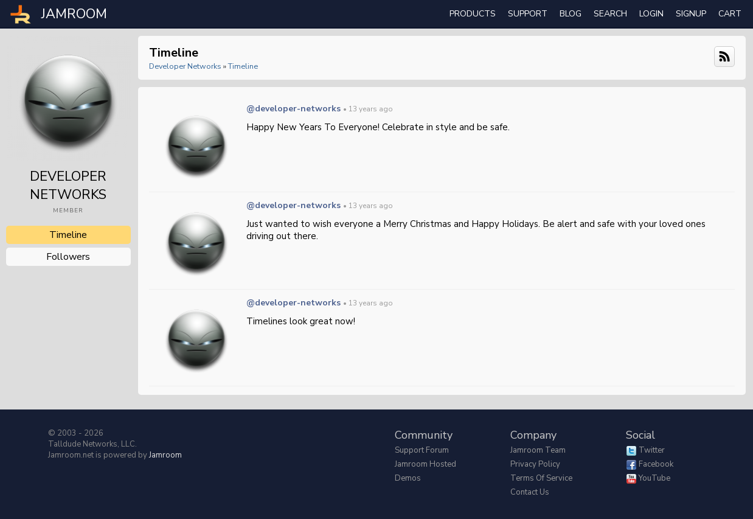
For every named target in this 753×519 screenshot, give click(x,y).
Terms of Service (541, 478)
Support (527, 13)
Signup (691, 13)
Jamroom (165, 455)
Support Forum (422, 450)
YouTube (654, 478)
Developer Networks (185, 66)
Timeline (68, 235)
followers (68, 256)
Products (472, 13)
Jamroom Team (538, 450)
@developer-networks (293, 108)
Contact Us (529, 492)
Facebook (656, 464)
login (651, 13)
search (610, 13)
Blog (570, 13)
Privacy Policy (535, 464)
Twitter (652, 450)
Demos (408, 478)
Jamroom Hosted (425, 464)
